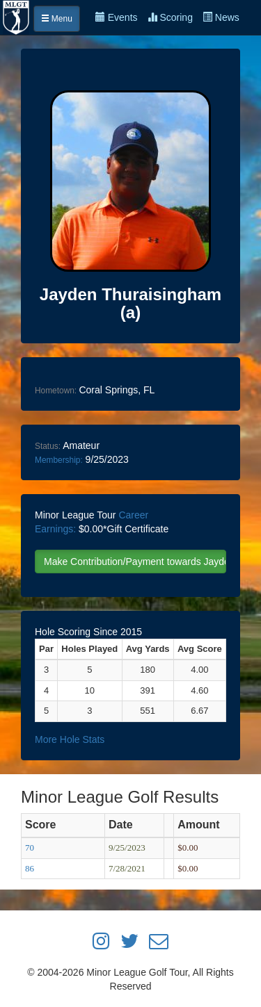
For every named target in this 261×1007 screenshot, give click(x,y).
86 (29, 868)
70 (29, 847)
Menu (56, 19)
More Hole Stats (69, 739)
